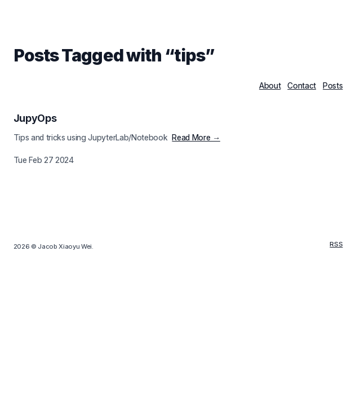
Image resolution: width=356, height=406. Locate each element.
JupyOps (35, 118)
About (270, 85)
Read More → (196, 137)
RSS (336, 244)
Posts (332, 85)
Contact (301, 85)
